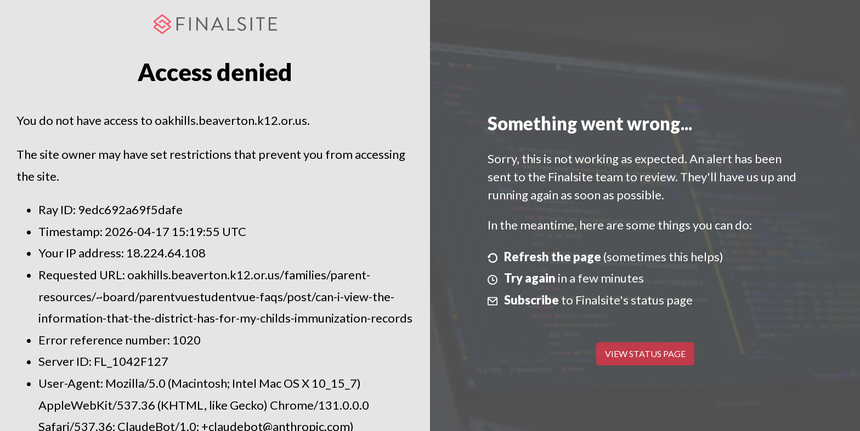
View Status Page (645, 353)
